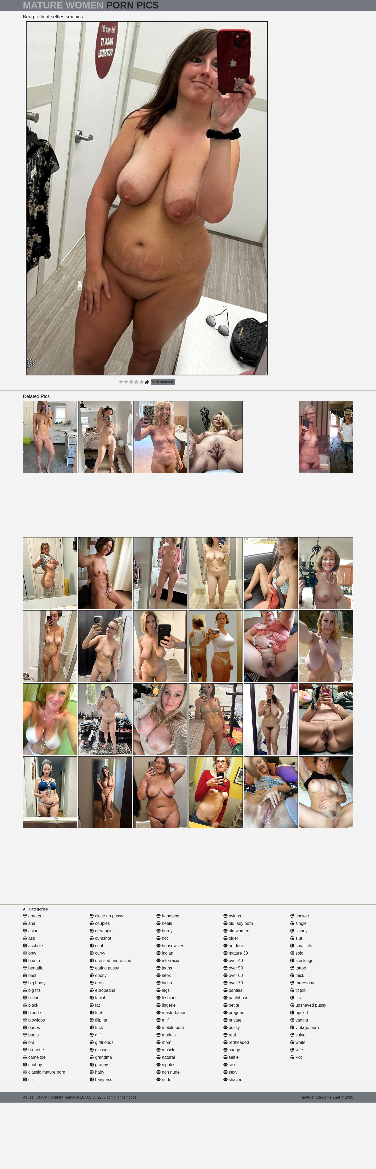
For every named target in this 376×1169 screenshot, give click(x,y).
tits (295, 998)
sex (229, 1064)
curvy (97, 953)
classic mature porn (44, 1072)
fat (95, 1005)
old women (236, 931)
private (232, 1020)
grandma (101, 1057)
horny (164, 931)
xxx (296, 1057)
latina (164, 983)
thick (297, 975)
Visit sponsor (162, 382)
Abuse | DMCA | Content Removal (51, 1097)
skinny (299, 931)
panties (233, 990)
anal (29, 923)
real (229, 1035)
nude (163, 1079)
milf (162, 1020)
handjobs (167, 916)
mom (163, 1042)
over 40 (233, 960)
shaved (233, 1079)
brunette (33, 1050)
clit (28, 1079)
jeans (164, 968)
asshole (33, 945)
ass (29, 938)
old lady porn (238, 923)
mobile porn (170, 1027)
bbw (29, 953)
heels (164, 923)
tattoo (298, 968)
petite (231, 1005)
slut (296, 938)
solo (296, 953)
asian (31, 931)
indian (164, 953)
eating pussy (104, 968)
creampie (101, 931)
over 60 (233, 975)
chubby (32, 1064)
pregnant (234, 1012)
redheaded (236, 1042)
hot (162, 938)
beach (31, 960)
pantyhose (235, 998)
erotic (98, 983)
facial (97, 998)
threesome (303, 983)
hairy (97, 1072)
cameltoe (34, 1057)
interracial (168, 960)
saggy (231, 1050)
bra (29, 1042)
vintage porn (304, 1027)
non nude (167, 1072)
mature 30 (235, 953)
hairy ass (101, 1079)
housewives (170, 945)
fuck (96, 1027)
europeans (102, 990)
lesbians (166, 998)
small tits (301, 945)
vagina (299, 1020)
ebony (98, 975)
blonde (32, 1012)
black (30, 1005)
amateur (33, 916)
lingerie (166, 1005)
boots (31, 1035)
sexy (230, 1072)
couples (100, 923)
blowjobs (34, 1020)
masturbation (171, 1012)
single (298, 923)
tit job (298, 990)
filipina (98, 1020)
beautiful (33, 968)
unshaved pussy (308, 1005)
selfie (231, 1057)
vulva (298, 1035)
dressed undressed (110, 960)
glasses (100, 1050)
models (166, 1035)
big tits (32, 990)
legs (163, 990)
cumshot (100, 938)
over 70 (233, 983)
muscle (165, 1050)
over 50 (233, 968)
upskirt (299, 1012)
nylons (232, 916)
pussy (231, 1027)
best (29, 975)
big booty (34, 983)
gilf (95, 1035)
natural (165, 1057)
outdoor (233, 945)
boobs (31, 1027)
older (230, 938)
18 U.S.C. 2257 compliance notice (108, 1097)
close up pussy (106, 916)
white (298, 1042)
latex (163, 975)
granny (99, 1064)
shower (299, 916)
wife (296, 1050)
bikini (30, 998)
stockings (301, 960)
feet (96, 1012)
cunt (96, 945)
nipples (165, 1064)
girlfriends (102, 1042)
